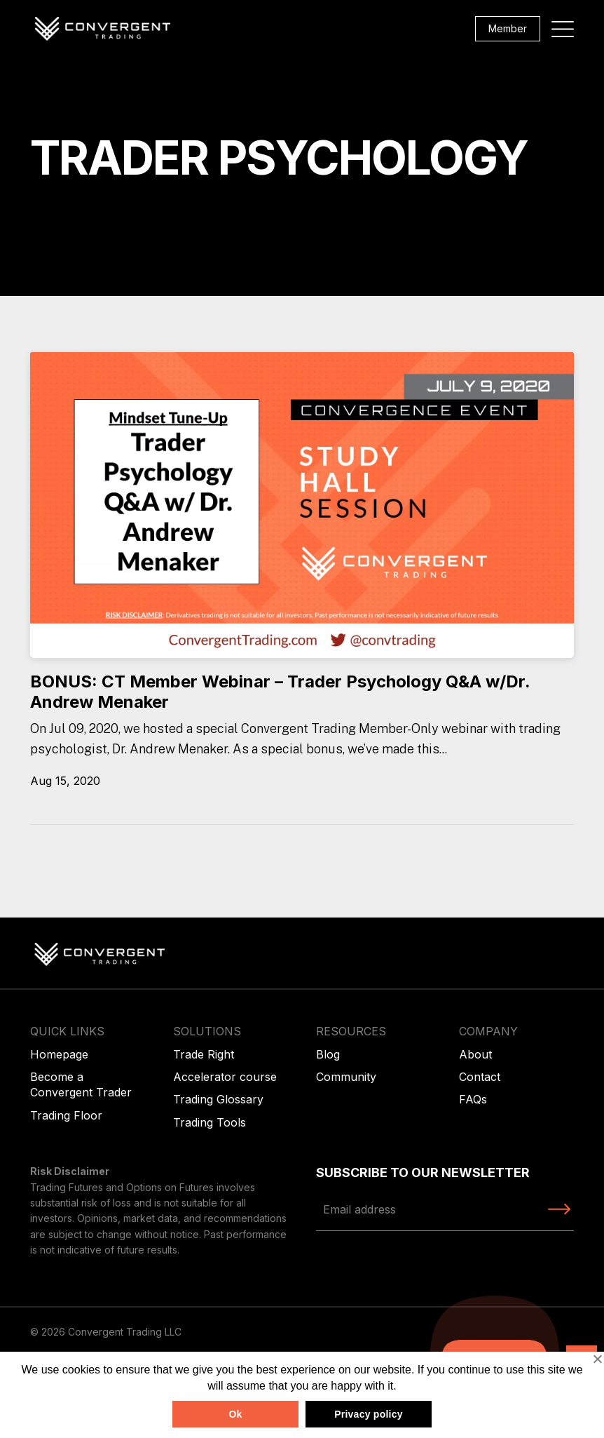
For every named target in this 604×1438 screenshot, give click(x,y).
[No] (597, 1359)
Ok (235, 1414)
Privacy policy (368, 1414)
